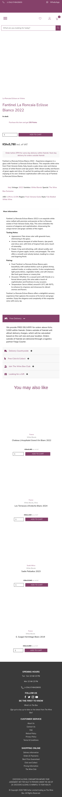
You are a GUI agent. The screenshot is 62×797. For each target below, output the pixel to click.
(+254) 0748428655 (14, 2)
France (31, 435)
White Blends (36, 187)
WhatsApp (54, 2)
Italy (9, 187)
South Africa (31, 565)
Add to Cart (38, 454)
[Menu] (5, 18)
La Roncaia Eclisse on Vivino (14, 98)
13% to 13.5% (13, 197)
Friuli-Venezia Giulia (33, 197)
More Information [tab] (10, 211)
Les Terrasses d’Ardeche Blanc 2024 (31, 505)
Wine (36, 503)
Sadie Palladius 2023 (31, 571)
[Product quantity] (10, 134)
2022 (21, 187)
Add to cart (35, 134)
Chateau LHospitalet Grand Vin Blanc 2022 (31, 440)
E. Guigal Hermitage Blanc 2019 (30, 637)
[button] (25, 697)
